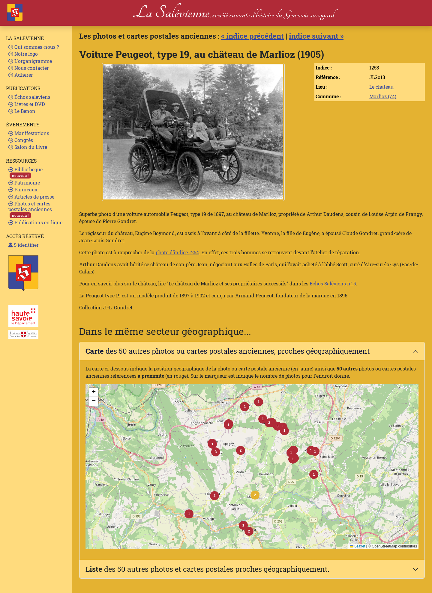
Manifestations (28, 133)
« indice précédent (252, 36)
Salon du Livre (27, 147)
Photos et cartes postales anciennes (30, 209)
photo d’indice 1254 (177, 252)
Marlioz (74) (382, 96)
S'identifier (23, 245)
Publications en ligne (35, 222)
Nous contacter (28, 68)
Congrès (20, 140)
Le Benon (21, 111)
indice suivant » (316, 36)
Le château (381, 87)
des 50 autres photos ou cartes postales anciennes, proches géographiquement (228, 351)
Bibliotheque (25, 172)
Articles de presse (31, 196)
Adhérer (20, 75)
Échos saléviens (29, 97)
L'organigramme (30, 61)
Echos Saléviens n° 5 (333, 283)
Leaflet (357, 546)
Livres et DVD (26, 104)
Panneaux (23, 189)
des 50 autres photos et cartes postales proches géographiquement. (207, 569)
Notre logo (23, 54)
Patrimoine (24, 182)
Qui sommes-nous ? (33, 47)
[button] (255, 495)
